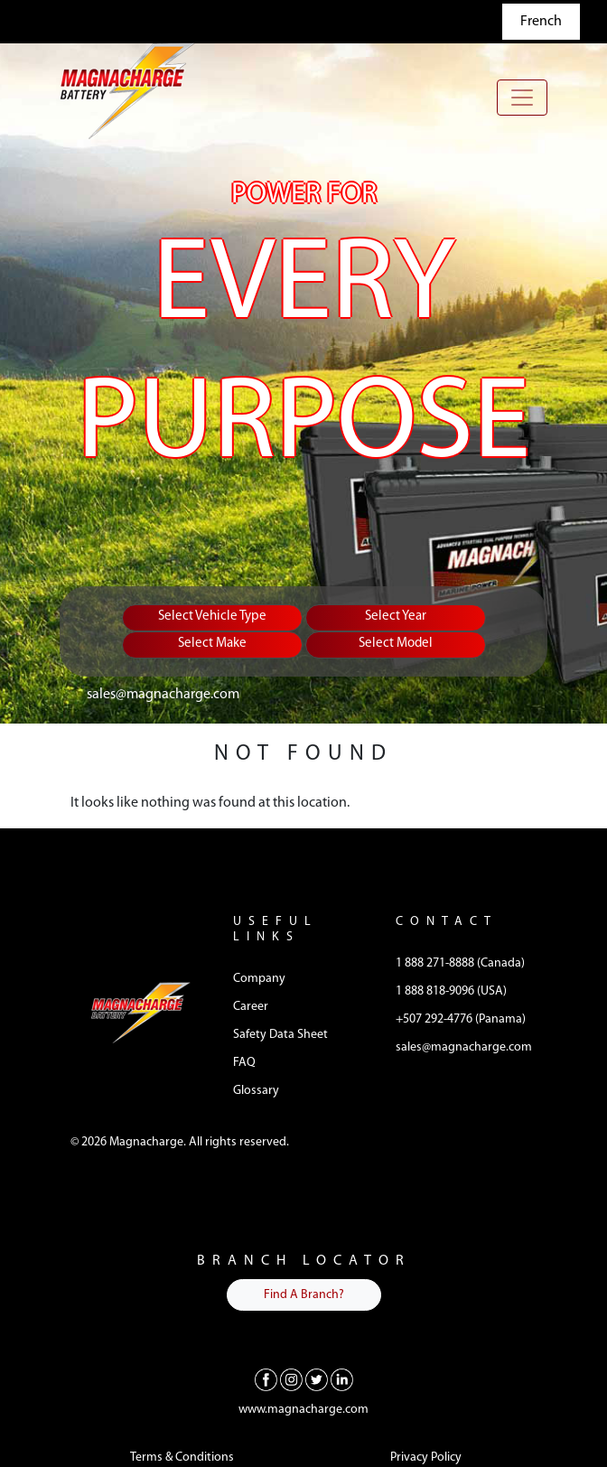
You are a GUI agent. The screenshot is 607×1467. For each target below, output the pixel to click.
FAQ (244, 1063)
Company (259, 979)
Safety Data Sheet (280, 1035)
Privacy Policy (426, 1457)
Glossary (256, 1091)
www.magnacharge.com (303, 1409)
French (541, 21)
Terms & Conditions (182, 1457)
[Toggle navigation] (522, 97)
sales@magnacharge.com (163, 694)
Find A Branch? (304, 1295)
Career (250, 1007)
